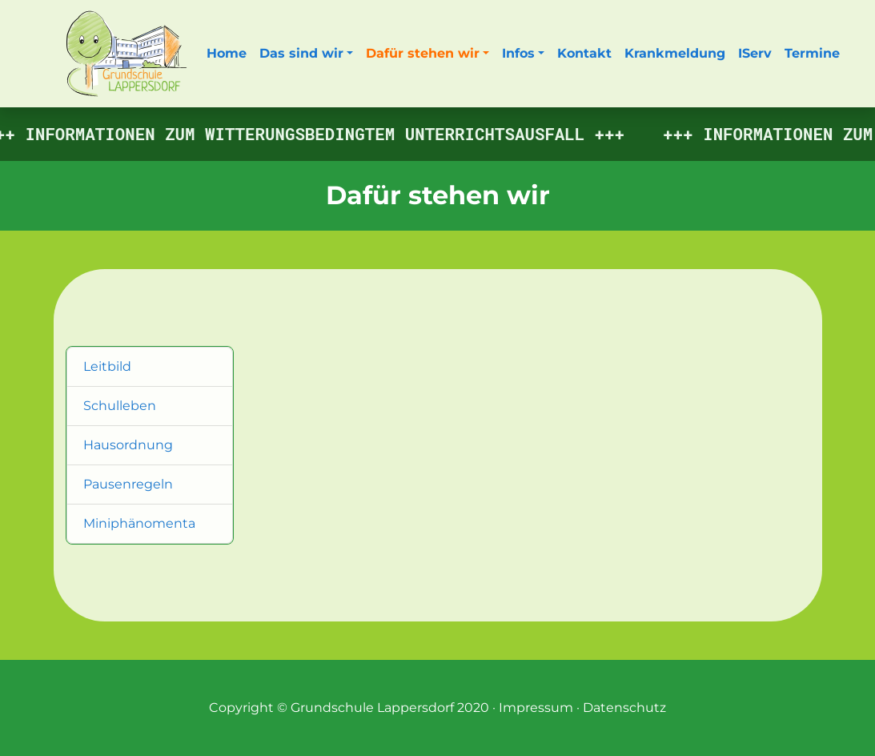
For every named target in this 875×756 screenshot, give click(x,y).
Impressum (536, 707)
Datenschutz (624, 707)
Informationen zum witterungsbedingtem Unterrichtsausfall (308, 134)
